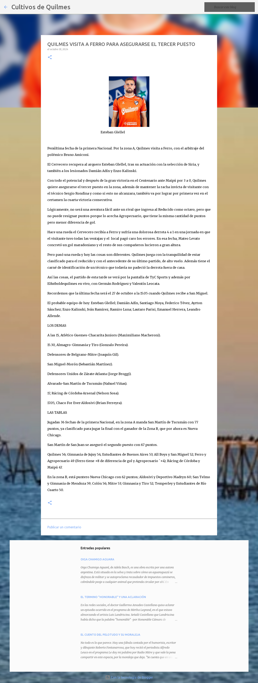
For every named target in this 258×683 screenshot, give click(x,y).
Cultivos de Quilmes (40, 6)
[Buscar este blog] (233, 7)
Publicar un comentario (64, 527)
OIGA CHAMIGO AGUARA (97, 559)
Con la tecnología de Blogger (129, 677)
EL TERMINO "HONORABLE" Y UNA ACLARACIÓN (113, 597)
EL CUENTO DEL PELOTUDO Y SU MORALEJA (110, 634)
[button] (49, 57)
